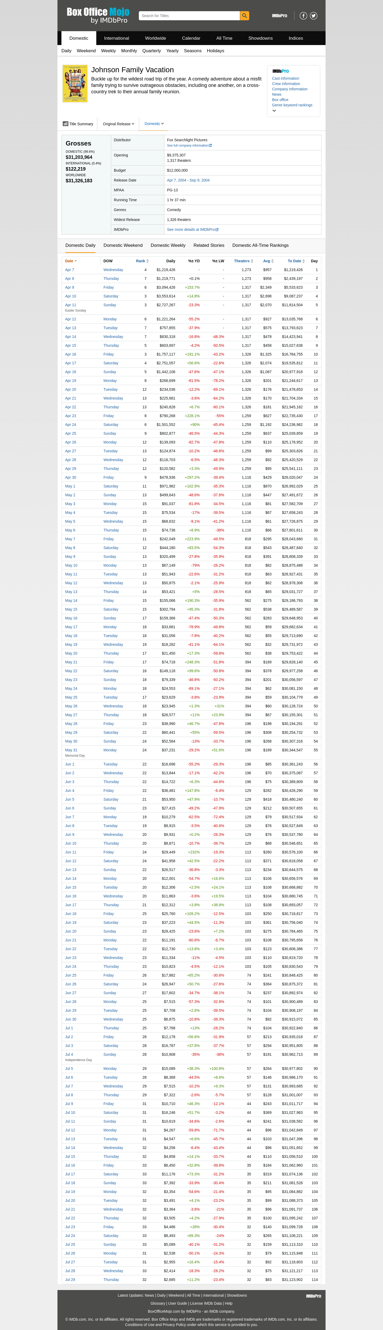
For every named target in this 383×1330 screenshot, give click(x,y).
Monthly (129, 50)
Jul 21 (70, 1209)
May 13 (71, 592)
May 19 (71, 644)
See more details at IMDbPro (193, 229)
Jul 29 (70, 1279)
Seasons (193, 50)
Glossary (158, 1303)
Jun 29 (70, 1010)
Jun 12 (70, 861)
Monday (110, 319)
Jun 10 (70, 843)
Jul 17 (70, 1174)
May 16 (71, 618)
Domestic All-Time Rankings (260, 245)
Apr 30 (70, 477)
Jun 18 (70, 914)
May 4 (70, 512)
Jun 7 (69, 817)
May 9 (70, 556)
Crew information (286, 84)
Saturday (110, 296)
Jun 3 (69, 782)
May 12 (71, 583)
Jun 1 (69, 764)
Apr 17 (70, 363)
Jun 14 (70, 878)
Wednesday (113, 270)
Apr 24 (70, 424)
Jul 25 (70, 1244)
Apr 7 (69, 270)
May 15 (71, 609)
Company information (289, 89)
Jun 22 (70, 949)
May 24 (71, 688)
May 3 (70, 504)
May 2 (70, 495)
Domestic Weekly (168, 245)
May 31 (71, 750)
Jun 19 (70, 922)
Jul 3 (69, 1045)
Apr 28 (70, 460)
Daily (66, 50)
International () (83, 163)
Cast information (285, 78)
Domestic (78, 38)
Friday (108, 287)
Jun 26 (70, 984)
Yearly (172, 50)
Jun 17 (70, 905)
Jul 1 (69, 1028)
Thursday (111, 278)
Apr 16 (70, 354)
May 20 (71, 653)
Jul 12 (70, 1130)
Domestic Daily (80, 245)
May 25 (71, 697)
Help (228, 1303)
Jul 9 (69, 1104)
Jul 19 (70, 1192)
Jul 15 (70, 1156)
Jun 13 (70, 870)
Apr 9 (69, 287)
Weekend (86, 50)
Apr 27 (70, 451)
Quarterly (151, 50)
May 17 (71, 627)
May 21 (71, 662)
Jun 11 (70, 852)
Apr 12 (70, 319)
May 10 (71, 565)
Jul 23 (70, 1227)
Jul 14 (70, 1148)
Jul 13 (70, 1139)
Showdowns (260, 38)
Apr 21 (70, 398)
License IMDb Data (206, 1303)
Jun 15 (70, 887)
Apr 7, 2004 (176, 180)
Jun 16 (70, 896)
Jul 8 (69, 1095)
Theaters (241, 261)
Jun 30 (70, 1019)
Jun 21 (70, 940)
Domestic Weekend (123, 245)
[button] (293, 107)
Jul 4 (69, 1054)
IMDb (213, 1311)
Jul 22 (70, 1218)
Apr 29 (70, 468)
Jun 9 (69, 834)
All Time (224, 38)
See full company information (189, 145)
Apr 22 (70, 407)
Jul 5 (69, 1068)
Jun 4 (69, 790)
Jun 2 (69, 773)
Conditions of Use (140, 1325)
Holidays (215, 50)
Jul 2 (69, 1037)
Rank (140, 261)
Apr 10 (70, 296)
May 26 (71, 706)
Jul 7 (69, 1086)
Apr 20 (70, 389)
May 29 (71, 732)
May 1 (70, 486)
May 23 (71, 680)
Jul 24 (70, 1236)
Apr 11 (70, 305)
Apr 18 (70, 372)
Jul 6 (69, 1077)
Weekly (108, 50)
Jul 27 (70, 1262)
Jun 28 (70, 1001)
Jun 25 (70, 975)
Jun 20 (70, 931)
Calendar (191, 38)
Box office (280, 100)
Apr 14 (70, 336)
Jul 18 (70, 1183)
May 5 (70, 521)
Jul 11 (70, 1121)
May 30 (71, 741)
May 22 (71, 671)
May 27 (71, 715)
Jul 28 (70, 1271)
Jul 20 (70, 1200)
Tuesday (110, 328)
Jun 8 (69, 826)
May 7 (70, 539)
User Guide (177, 1303)
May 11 (71, 574)
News (276, 94)
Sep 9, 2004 (200, 180)
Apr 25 (70, 433)
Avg (266, 261)
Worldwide (155, 38)
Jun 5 (69, 799)
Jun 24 (70, 966)
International (116, 38)
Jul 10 (70, 1112)
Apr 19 (70, 380)
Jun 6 (69, 808)
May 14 (71, 600)
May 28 (71, 724)
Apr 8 (69, 278)
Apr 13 (70, 328)
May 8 (70, 548)
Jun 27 (70, 993)
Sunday (109, 305)
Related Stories (208, 245)
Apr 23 (70, 416)
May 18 (71, 636)
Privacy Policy (174, 1325)
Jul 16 (70, 1165)
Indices (296, 38)
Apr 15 (70, 345)
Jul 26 (70, 1253)
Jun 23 (70, 958)
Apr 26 (70, 442)
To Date (294, 261)
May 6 (70, 530)
